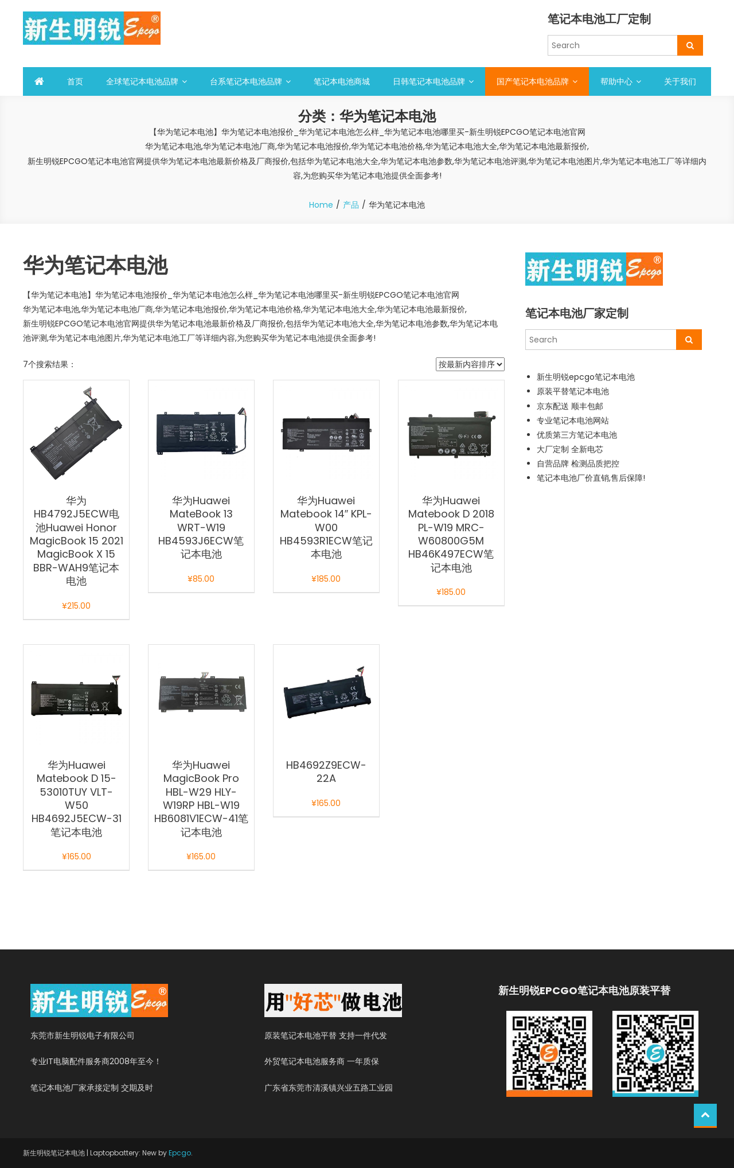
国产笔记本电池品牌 (533, 81)
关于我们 (680, 81)
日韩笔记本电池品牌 (429, 81)
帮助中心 (616, 81)
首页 (75, 81)
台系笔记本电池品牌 (246, 81)
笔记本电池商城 (342, 81)
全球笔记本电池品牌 (142, 81)
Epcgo (180, 1153)
